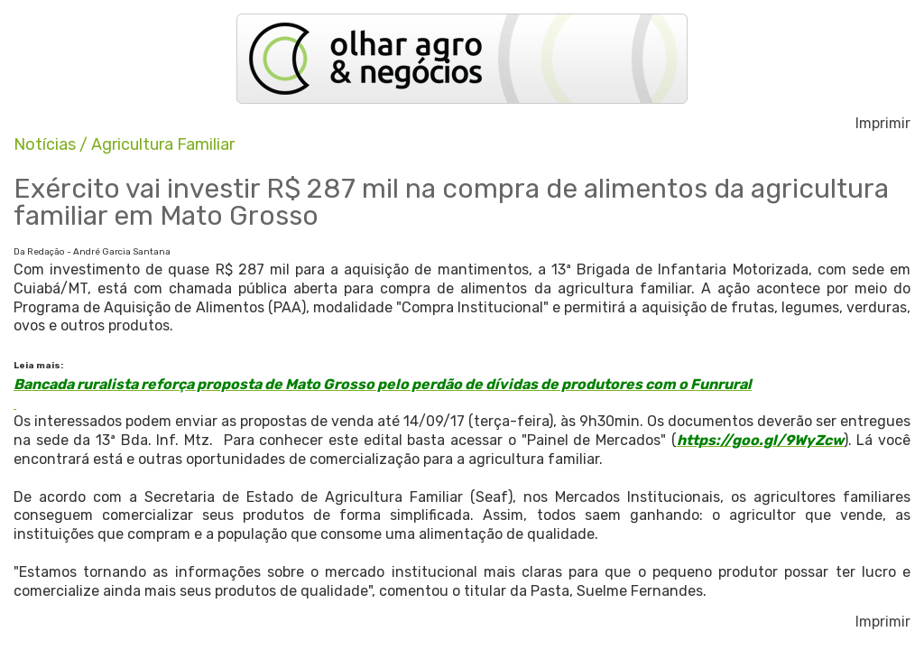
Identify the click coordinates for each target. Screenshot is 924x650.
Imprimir (882, 124)
